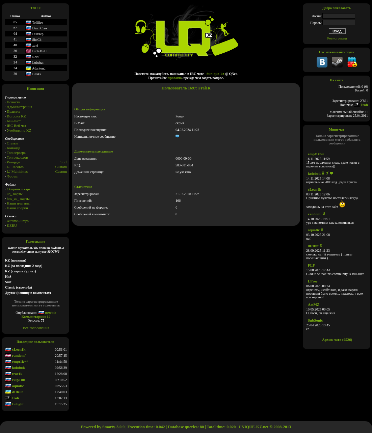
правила (174, 78)
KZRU (12, 225)
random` (15, 355)
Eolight (14, 404)
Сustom (61, 171)
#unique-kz (215, 74)
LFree (313, 281)
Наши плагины (18, 203)
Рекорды (13, 162)
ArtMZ (313, 304)
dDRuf (14, 392)
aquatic (14, 386)
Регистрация (337, 38)
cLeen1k (15, 349)
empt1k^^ (16, 361)
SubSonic (315, 320)
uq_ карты (15, 194)
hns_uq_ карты (18, 198)
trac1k (13, 374)
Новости (13, 102)
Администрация (19, 107)
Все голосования (36, 328)
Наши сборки (17, 208)
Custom (61, 167)
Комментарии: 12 (35, 317)
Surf (63, 162)
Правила (13, 111)
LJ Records (15, 167)
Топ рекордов (17, 157)
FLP (311, 265)
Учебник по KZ (19, 130)
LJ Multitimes (17, 171)
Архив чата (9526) (337, 339)
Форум (12, 176)
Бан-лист (14, 121)
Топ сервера (16, 153)
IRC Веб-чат (16, 126)
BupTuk (15, 380)
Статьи (12, 143)
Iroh (12, 398)
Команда (13, 148)
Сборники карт (18, 189)
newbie (47, 312)
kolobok (15, 368)
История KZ (16, 116)
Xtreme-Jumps (18, 221)
